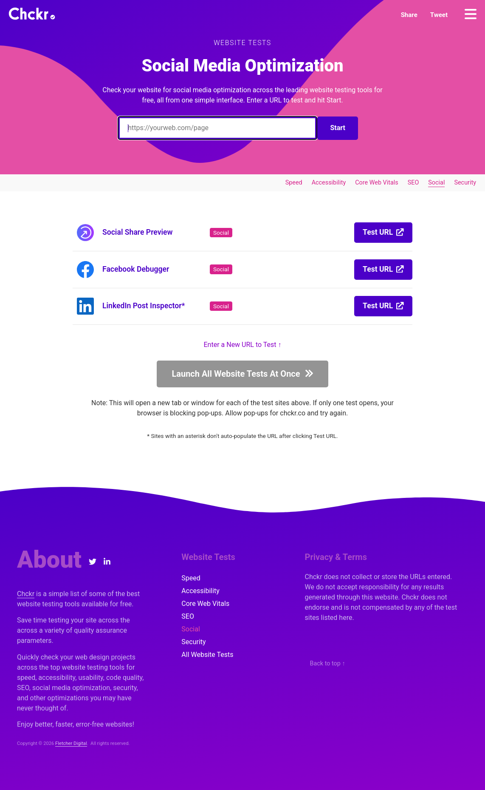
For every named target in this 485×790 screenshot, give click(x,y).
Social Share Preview (137, 232)
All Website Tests (207, 655)
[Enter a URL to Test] (217, 128)
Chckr (25, 594)
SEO (413, 182)
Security (465, 182)
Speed (293, 182)
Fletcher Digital (71, 743)
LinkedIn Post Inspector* (143, 305)
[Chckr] (31, 13)
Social (436, 182)
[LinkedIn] (106, 561)
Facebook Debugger (135, 269)
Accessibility (329, 182)
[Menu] (471, 14)
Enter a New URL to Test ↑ (243, 345)
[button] (409, 15)
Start (337, 128)
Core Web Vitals (376, 182)
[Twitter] (92, 561)
